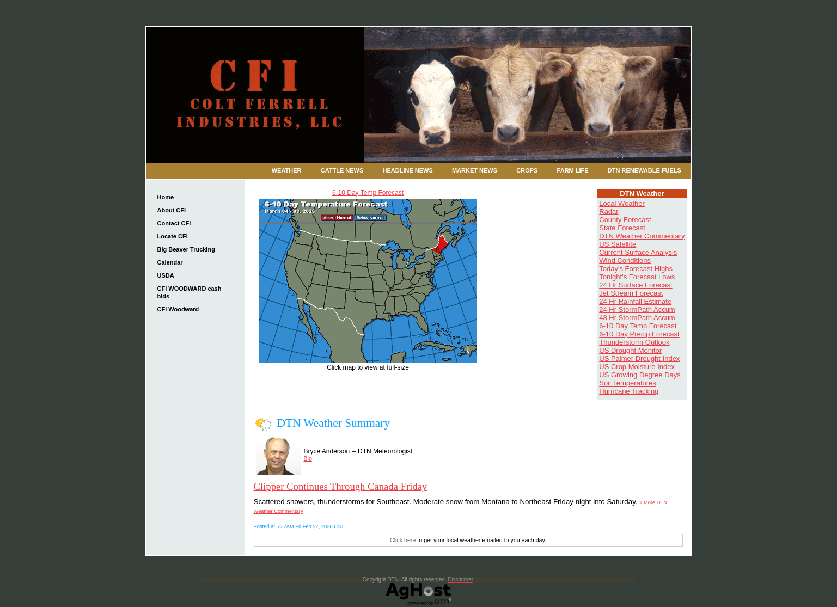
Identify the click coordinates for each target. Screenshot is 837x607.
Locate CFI (172, 236)
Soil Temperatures (627, 383)
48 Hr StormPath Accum (637, 318)
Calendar (170, 262)
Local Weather (622, 203)
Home (165, 197)
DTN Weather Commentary (642, 236)
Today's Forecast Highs (636, 269)
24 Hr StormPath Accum (637, 309)
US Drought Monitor (630, 350)
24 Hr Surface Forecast (635, 285)
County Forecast (625, 220)
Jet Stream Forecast (631, 293)
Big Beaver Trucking (186, 249)
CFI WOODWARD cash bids (189, 292)
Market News (474, 170)
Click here (403, 540)
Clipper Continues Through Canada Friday (340, 486)
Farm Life (573, 170)
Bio (308, 458)
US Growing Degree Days (640, 375)
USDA (165, 275)
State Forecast (622, 228)
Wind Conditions (625, 260)
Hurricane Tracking (628, 391)
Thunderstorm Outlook (634, 342)
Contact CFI (174, 223)
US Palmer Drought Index (639, 358)
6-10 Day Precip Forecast (639, 334)
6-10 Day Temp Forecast (368, 193)
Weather (287, 170)
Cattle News (342, 170)
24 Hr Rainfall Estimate (635, 301)
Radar (608, 211)
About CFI (171, 210)
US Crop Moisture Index (637, 367)
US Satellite (617, 244)
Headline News (408, 170)
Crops (526, 170)
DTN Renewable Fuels (644, 170)
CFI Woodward (178, 309)
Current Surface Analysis (638, 252)
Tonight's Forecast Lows (637, 277)
